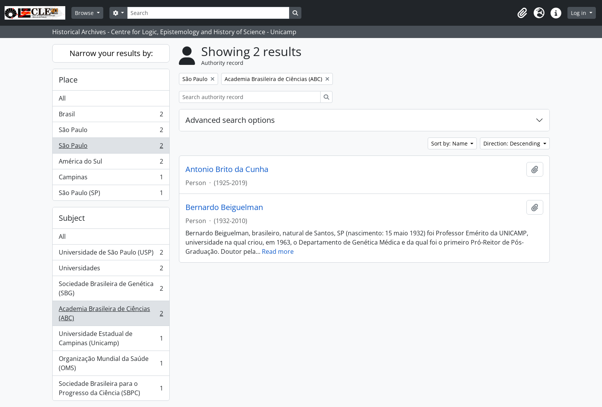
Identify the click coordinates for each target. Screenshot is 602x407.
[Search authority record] (250, 97)
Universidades (110, 269)
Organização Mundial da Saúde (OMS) (110, 363)
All (62, 98)
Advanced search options (230, 120)
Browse (85, 13)
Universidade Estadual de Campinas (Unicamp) (110, 338)
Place (68, 79)
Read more (278, 251)
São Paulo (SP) (110, 194)
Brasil (110, 115)
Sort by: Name (450, 143)
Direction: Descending (512, 143)
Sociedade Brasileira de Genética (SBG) (110, 288)
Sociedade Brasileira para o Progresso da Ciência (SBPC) (110, 388)
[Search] (208, 13)
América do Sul (110, 163)
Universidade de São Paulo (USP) (110, 254)
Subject (72, 218)
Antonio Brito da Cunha (226, 169)
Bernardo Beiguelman (224, 207)
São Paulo (110, 131)
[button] (522, 13)
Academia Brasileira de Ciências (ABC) (110, 313)
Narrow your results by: (111, 53)
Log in (579, 13)
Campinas (110, 178)
